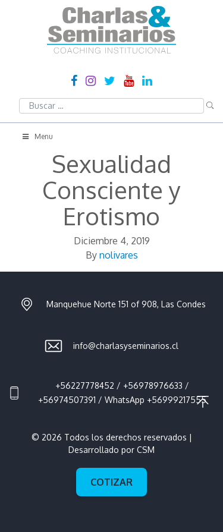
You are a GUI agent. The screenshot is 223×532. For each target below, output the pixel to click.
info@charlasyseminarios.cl (125, 346)
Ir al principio (203, 402)
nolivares (118, 255)
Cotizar (111, 482)
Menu (37, 136)
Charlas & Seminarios (111, 29)
